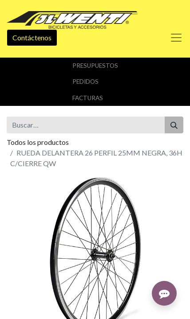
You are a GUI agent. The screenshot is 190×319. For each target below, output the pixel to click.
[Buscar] (174, 125)
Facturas (87, 97)
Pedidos (85, 81)
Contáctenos (31, 37)
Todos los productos (38, 142)
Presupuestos (95, 65)
